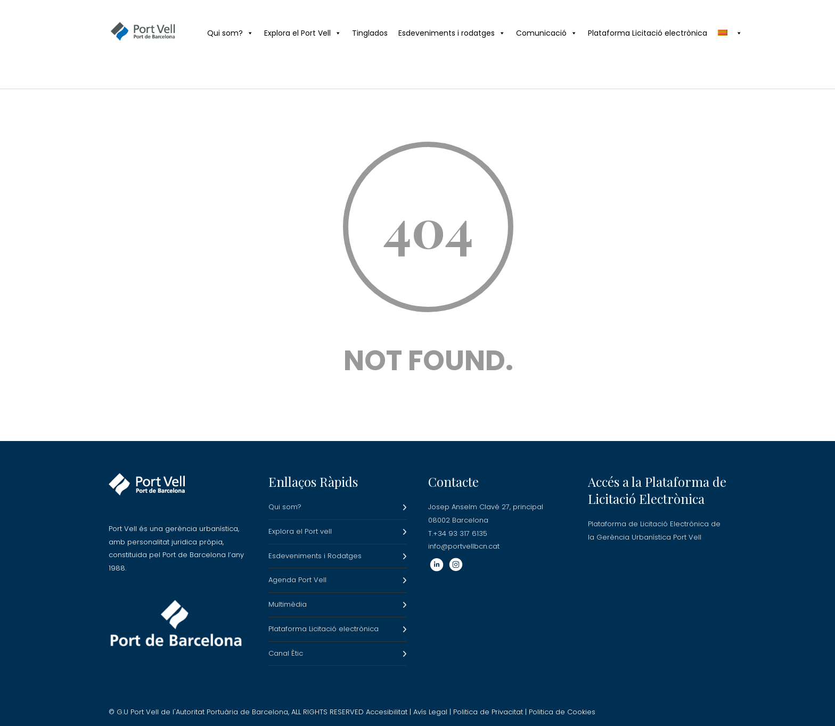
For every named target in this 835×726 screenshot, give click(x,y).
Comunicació (546, 33)
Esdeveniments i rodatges (451, 33)
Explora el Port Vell (302, 33)
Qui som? (230, 33)
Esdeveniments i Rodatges (315, 556)
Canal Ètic (285, 653)
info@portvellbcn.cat (464, 546)
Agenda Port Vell (297, 580)
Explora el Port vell (300, 531)
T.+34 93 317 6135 (457, 533)
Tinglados (370, 33)
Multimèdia (287, 604)
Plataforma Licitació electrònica (647, 33)
